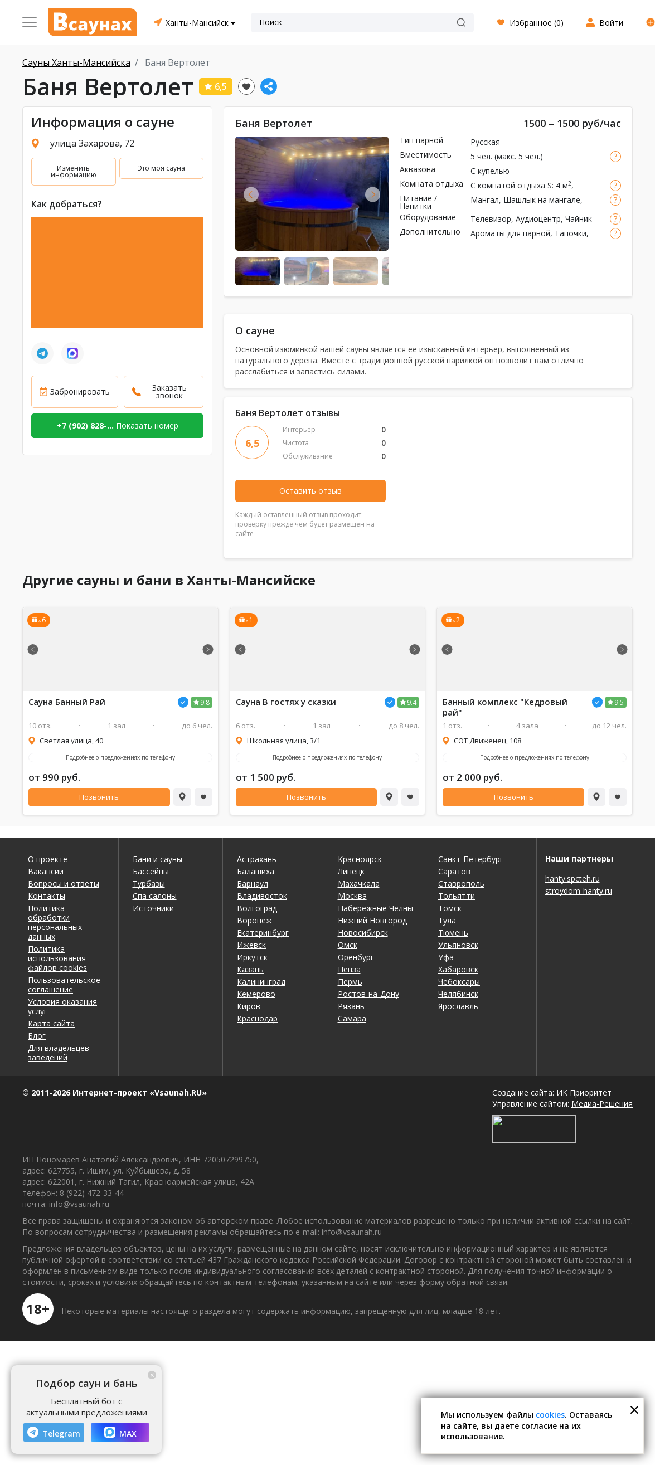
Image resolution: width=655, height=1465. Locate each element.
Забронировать (80, 391)
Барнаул (252, 883)
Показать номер (117, 425)
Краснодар (257, 1018)
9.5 (619, 702)
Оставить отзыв (310, 490)
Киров (248, 1006)
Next (372, 194)
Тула (447, 920)
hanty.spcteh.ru (572, 878)
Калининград (261, 981)
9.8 (205, 702)
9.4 (411, 702)
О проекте (47, 859)
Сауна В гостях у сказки (286, 702)
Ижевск (251, 945)
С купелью (490, 171)
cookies (550, 1414)
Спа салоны (155, 896)
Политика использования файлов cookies (57, 958)
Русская (485, 142)
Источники (153, 908)
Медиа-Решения (602, 1103)
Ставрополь (461, 883)
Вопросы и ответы (63, 883)
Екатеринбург (263, 932)
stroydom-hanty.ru (578, 890)
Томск (450, 908)
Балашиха (255, 871)
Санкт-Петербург (470, 859)
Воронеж (254, 920)
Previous (251, 194)
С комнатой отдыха (507, 185)
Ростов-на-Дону (368, 994)
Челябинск (458, 994)
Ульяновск (458, 945)
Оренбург (356, 957)
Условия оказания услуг (62, 1006)
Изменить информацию (73, 171)
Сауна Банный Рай (66, 702)
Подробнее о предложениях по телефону (120, 757)
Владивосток (262, 896)
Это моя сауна (161, 168)
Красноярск (360, 859)
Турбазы (149, 883)
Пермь (350, 981)
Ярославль (458, 1006)
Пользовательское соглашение (64, 984)
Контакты (46, 896)
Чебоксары (459, 981)
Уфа (446, 957)
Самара (352, 1018)
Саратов (454, 871)
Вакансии (46, 871)
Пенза (349, 969)
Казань (250, 969)
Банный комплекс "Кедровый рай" (505, 707)
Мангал (484, 199)
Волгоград (257, 908)
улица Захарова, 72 (92, 143)
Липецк (351, 871)
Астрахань (256, 859)
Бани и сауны (157, 859)
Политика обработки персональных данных (55, 922)
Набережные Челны (375, 908)
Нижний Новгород (372, 920)
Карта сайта (51, 1023)
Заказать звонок (169, 391)
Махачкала (359, 883)
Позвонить (99, 797)
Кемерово (256, 994)
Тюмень (453, 932)
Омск (347, 945)
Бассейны (151, 871)
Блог (37, 1035)
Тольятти (456, 896)
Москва (352, 896)
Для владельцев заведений (58, 1052)
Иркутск (252, 957)
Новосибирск (363, 932)
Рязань (351, 1006)
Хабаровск (458, 969)
